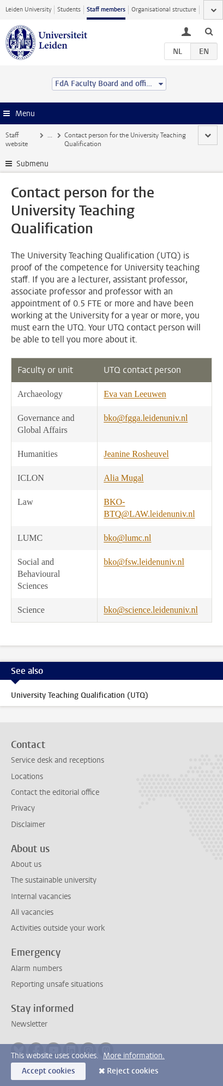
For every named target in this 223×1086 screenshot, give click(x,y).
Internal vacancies (41, 896)
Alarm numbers (36, 968)
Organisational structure (163, 9)
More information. (134, 1056)
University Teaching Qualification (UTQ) (79, 695)
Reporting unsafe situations (57, 984)
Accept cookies (48, 1071)
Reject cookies (132, 1071)
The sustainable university (54, 880)
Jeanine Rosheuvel (136, 453)
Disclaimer (28, 824)
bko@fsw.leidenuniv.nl (144, 561)
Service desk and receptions (57, 760)
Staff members (106, 9)
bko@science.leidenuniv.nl (151, 609)
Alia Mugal (123, 477)
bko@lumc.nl (127, 537)
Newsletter (29, 1024)
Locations (27, 776)
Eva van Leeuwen (135, 394)
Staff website (16, 139)
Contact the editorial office (55, 792)
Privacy (23, 808)
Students (69, 9)
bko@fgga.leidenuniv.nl (146, 418)
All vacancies (32, 912)
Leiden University (28, 9)
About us (26, 864)
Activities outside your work (58, 928)
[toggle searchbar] (209, 31)
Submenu (32, 164)
